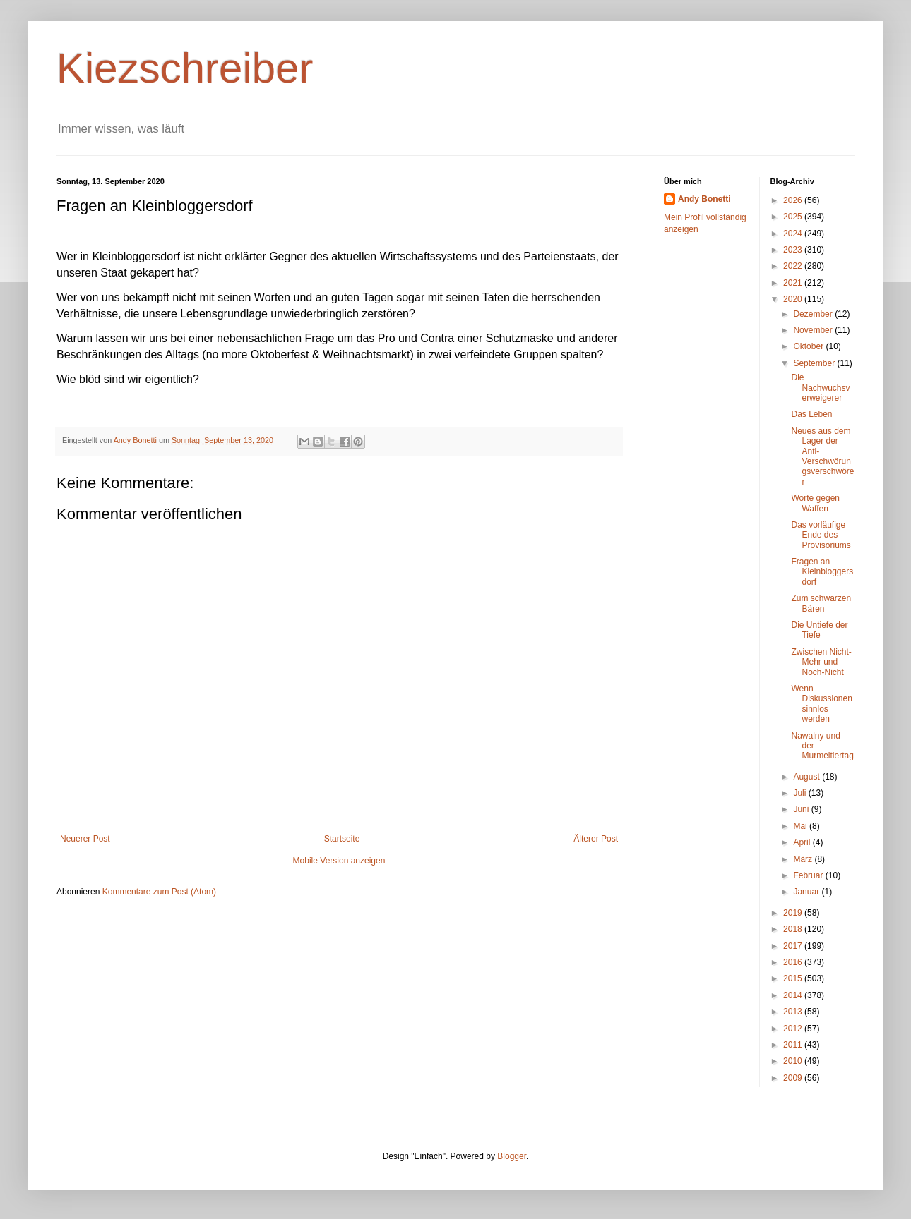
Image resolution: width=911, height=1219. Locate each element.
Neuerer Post (85, 839)
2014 (793, 995)
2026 (793, 200)
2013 (793, 1012)
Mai (801, 826)
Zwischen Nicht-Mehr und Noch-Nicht (821, 662)
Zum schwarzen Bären (821, 603)
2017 (793, 946)
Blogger (511, 1156)
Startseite (342, 839)
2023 (793, 250)
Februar (809, 875)
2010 (793, 1061)
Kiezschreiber (185, 68)
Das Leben (811, 414)
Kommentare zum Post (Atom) (159, 892)
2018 (793, 929)
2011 (793, 1045)
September (815, 363)
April (802, 842)
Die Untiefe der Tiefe (819, 630)
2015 (793, 978)
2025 (793, 217)
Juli (800, 793)
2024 (793, 233)
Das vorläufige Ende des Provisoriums (820, 535)
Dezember (814, 314)
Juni (802, 809)
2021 (793, 283)
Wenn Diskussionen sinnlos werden (821, 704)
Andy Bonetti (704, 199)
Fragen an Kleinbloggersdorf (822, 572)
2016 (793, 962)
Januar (807, 892)
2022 (793, 266)
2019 (793, 913)
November (814, 330)
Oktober (809, 346)
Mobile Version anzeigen (339, 861)
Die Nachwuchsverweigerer (820, 387)
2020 (793, 299)
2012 (793, 1028)
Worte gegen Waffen (815, 503)
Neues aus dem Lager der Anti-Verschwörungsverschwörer (822, 456)
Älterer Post (595, 839)
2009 (793, 1078)
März (803, 859)
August (807, 777)
